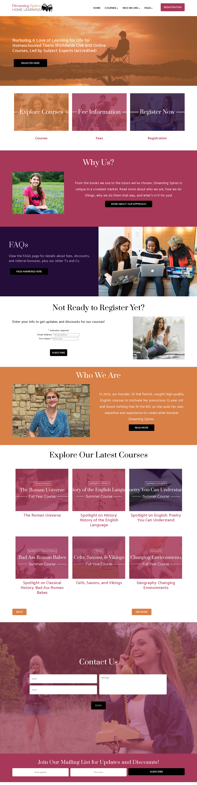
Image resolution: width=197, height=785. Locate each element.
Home (96, 7)
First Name (46, 339)
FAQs (148, 7)
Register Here (30, 63)
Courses (111, 7)
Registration (172, 7)
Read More (141, 427)
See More (142, 611)
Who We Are (131, 7)
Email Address (45, 335)
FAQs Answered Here (29, 271)
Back (19, 611)
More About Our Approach (128, 204)
